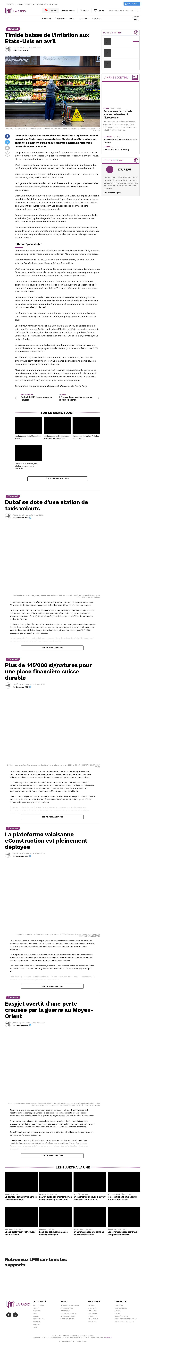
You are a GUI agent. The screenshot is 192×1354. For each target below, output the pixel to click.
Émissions (60, 18)
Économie (37, 1323)
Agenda (118, 1312)
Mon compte (132, 4)
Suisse (36, 1317)
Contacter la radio (68, 1315)
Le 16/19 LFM (92, 1317)
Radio (71, 18)
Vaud (35, 1315)
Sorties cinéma (121, 1309)
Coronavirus (38, 1307)
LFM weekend (93, 1320)
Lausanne (37, 1312)
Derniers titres (66, 1309)
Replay (84, 10)
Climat (36, 1309)
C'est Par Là (92, 1315)
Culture (36, 1326)
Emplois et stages (67, 1317)
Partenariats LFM (67, 1320)
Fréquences (65, 1312)
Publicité (10, 4)
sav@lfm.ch (108, 1339)
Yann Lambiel (93, 1312)
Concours (96, 18)
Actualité (46, 18)
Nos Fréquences (121, 1317)
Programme (68, 10)
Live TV (99, 10)
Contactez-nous (23, 4)
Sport (35, 1328)
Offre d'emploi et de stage (125, 1320)
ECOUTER (51, 10)
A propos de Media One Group (45, 4)
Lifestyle (82, 18)
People (117, 1315)
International (38, 1320)
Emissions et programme (70, 1307)
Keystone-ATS (21, 50)
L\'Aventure (92, 1323)
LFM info (91, 1307)
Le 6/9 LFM (92, 1309)
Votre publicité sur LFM (124, 1323)
